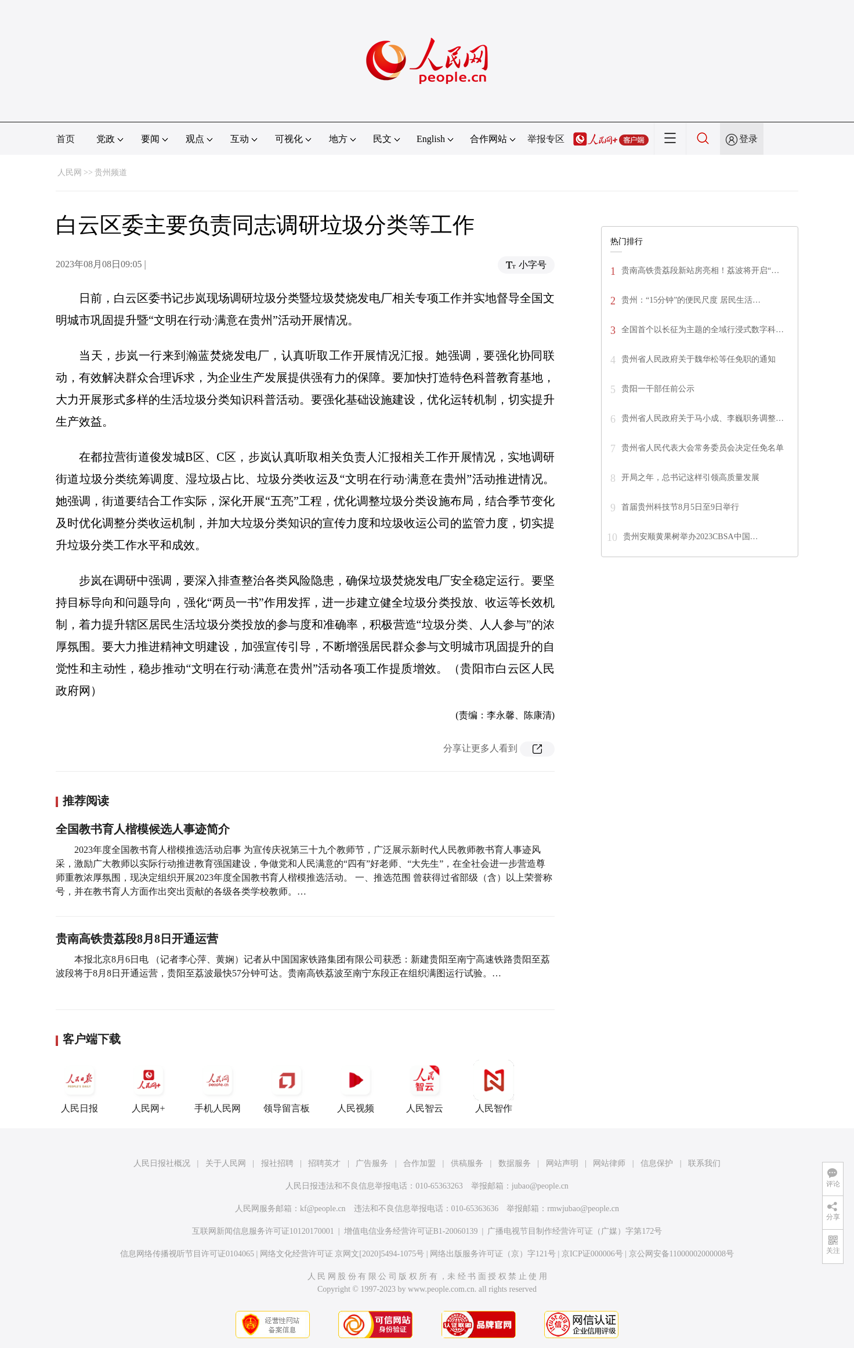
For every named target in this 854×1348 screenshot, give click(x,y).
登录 (748, 139)
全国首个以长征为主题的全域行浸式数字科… (702, 329)
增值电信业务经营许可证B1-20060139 (411, 1231)
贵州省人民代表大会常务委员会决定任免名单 (702, 448)
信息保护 (656, 1163)
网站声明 (562, 1163)
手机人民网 (217, 1086)
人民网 (69, 172)
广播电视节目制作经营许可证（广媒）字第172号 (574, 1231)
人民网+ (148, 1086)
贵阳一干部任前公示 (657, 388)
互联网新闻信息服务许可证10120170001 (263, 1231)
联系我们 (704, 1163)
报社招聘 (277, 1163)
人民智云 (424, 1086)
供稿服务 (467, 1163)
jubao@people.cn (540, 1186)
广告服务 (372, 1163)
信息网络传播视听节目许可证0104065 (187, 1253)
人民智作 (493, 1086)
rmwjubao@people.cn (583, 1208)
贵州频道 (111, 172)
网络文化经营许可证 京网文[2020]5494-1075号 (342, 1253)
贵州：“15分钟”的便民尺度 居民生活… (691, 300)
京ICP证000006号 (592, 1253)
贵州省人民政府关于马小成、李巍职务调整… (702, 418)
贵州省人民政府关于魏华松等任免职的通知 (698, 359)
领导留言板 (286, 1086)
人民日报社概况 (161, 1163)
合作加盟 (419, 1163)
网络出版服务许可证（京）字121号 (493, 1253)
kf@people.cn (323, 1208)
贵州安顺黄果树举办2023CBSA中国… (690, 536)
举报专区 (545, 139)
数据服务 (514, 1163)
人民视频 (355, 1086)
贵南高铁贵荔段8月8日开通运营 (137, 938)
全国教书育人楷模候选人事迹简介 (143, 829)
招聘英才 (324, 1163)
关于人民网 (225, 1163)
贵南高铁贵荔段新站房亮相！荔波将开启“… (700, 270)
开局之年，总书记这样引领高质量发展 (690, 477)
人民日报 (79, 1086)
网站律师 (609, 1163)
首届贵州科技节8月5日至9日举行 (680, 507)
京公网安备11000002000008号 (681, 1253)
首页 (65, 139)
